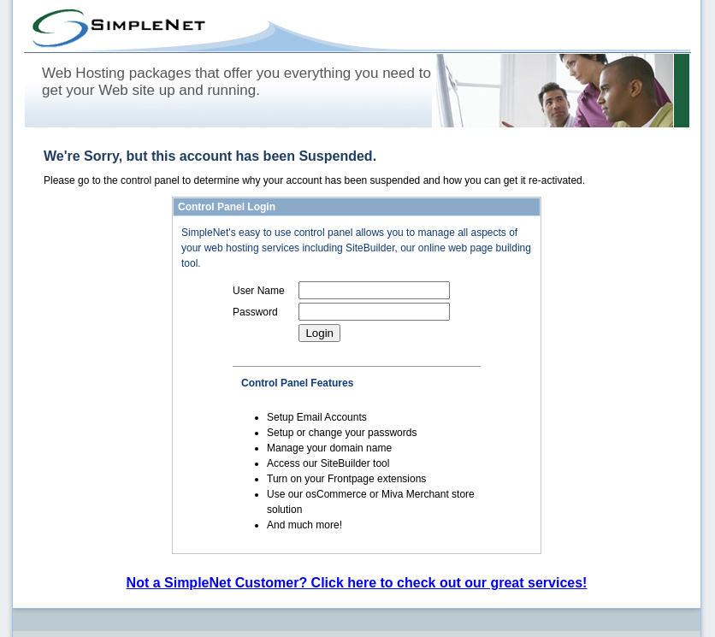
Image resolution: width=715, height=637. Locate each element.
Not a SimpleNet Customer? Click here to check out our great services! (357, 582)
